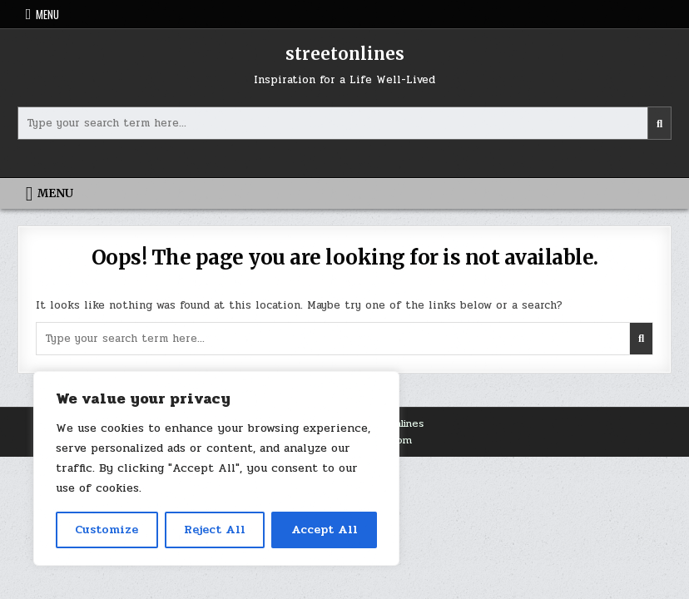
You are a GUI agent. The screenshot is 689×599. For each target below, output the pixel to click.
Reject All (214, 529)
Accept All (324, 529)
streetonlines (344, 53)
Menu (47, 14)
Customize (106, 529)
